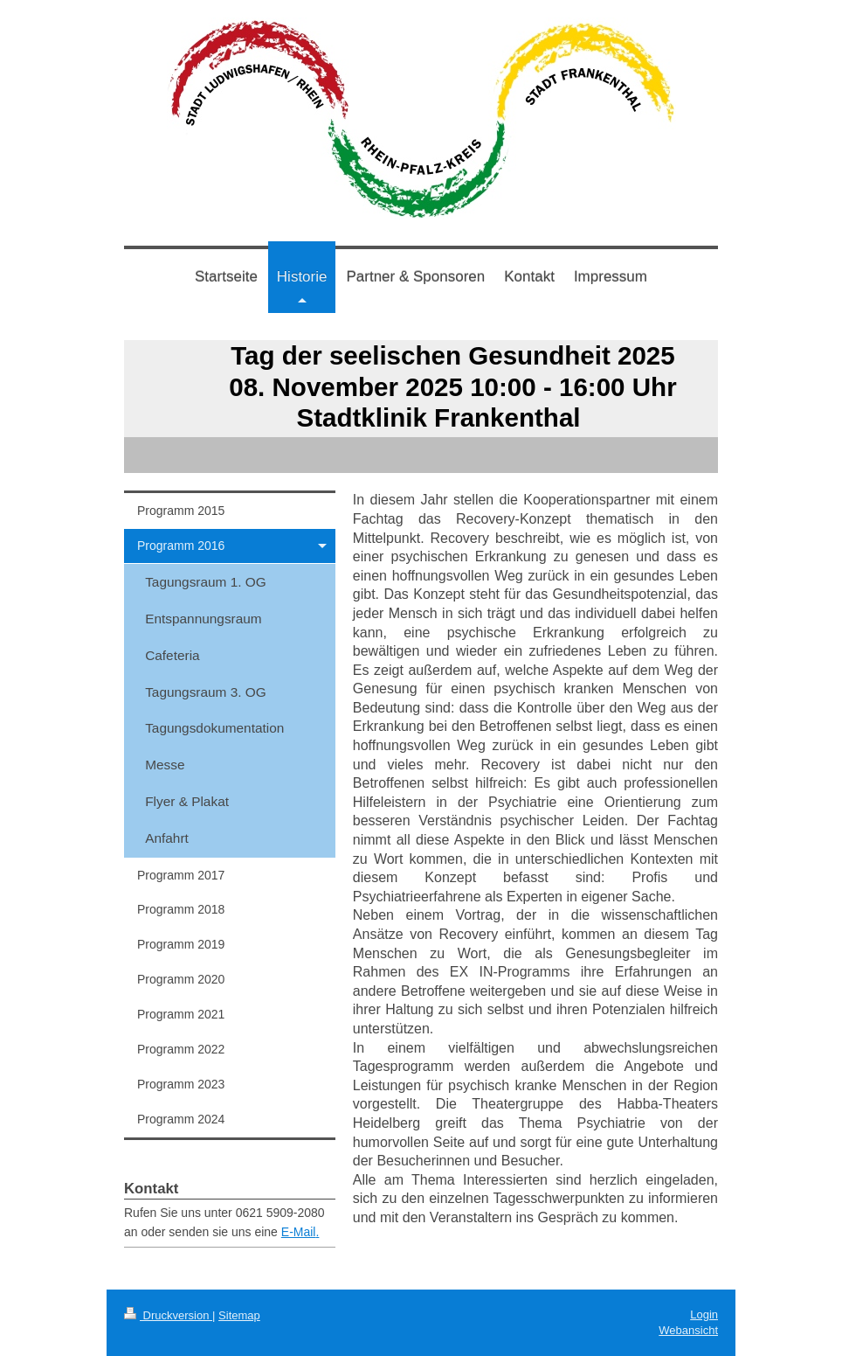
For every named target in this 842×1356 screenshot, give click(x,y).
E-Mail (298, 1232)
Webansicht (688, 1330)
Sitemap (239, 1315)
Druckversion (168, 1315)
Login (704, 1314)
